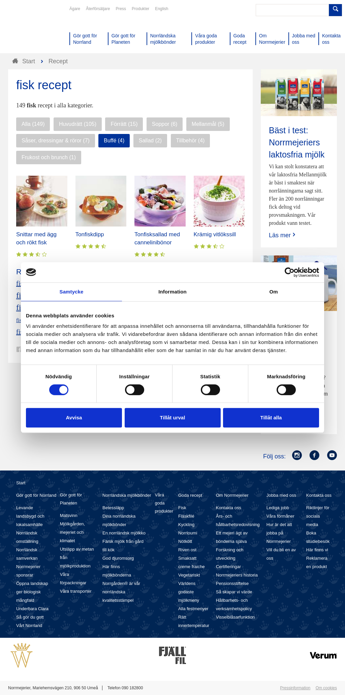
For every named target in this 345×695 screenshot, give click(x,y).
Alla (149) (33, 124)
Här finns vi (317, 549)
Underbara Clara (32, 608)
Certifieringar (228, 566)
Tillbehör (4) (190, 140)
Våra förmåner (280, 516)
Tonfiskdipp (89, 234)
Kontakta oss (228, 507)
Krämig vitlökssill (215, 234)
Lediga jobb (277, 507)
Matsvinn (68, 515)
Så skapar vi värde (234, 591)
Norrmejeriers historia (237, 575)
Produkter (140, 8)
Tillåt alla (271, 417)
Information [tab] (172, 291)
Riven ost (187, 549)
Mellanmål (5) (208, 124)
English (161, 8)
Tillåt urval (172, 417)
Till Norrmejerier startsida (33, 29)
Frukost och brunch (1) (49, 157)
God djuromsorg (118, 558)
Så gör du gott (30, 617)
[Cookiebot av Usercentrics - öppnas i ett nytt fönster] (289, 272)
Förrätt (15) (124, 124)
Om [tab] (273, 291)
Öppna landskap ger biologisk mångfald (32, 592)
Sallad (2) (150, 140)
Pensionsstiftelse (232, 583)
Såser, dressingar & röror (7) (56, 140)
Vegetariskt (189, 575)
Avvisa (74, 417)
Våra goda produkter (164, 503)
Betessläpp (113, 507)
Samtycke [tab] (72, 291)
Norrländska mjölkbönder (126, 495)
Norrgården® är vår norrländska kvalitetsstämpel (121, 592)
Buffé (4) (114, 140)
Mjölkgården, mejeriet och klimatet (72, 532)
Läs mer (283, 235)
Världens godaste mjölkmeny (188, 592)
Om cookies (326, 688)
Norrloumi (187, 532)
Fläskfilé (186, 516)
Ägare (74, 8)
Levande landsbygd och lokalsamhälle (30, 516)
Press (121, 8)
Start (20, 482)
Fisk (182, 507)
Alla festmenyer (193, 608)
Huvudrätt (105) (77, 124)
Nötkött (185, 541)
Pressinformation (295, 688)
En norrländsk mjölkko (124, 532)
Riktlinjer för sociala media (318, 516)
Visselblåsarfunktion (235, 617)
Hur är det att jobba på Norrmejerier (279, 533)
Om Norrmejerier (232, 495)
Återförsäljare (98, 8)
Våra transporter (76, 591)
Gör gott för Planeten (71, 499)
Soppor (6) (165, 124)
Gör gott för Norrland (36, 495)
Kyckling (186, 524)
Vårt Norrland (29, 625)
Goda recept (190, 495)
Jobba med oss (281, 495)
